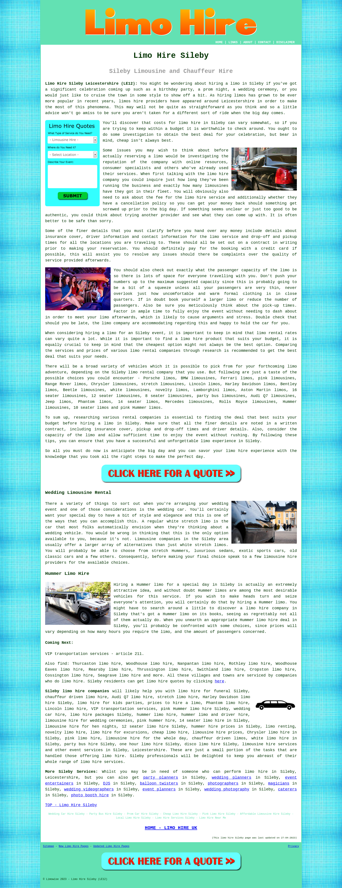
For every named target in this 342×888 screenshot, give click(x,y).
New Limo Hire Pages (74, 846)
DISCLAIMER (285, 42)
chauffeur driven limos (219, 738)
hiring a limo (96, 423)
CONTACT (264, 42)
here (219, 681)
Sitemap (48, 846)
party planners (160, 777)
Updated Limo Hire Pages (111, 846)
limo (292, 366)
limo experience (218, 441)
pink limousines (276, 378)
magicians (278, 783)
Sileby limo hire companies (77, 691)
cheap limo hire (170, 732)
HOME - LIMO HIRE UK (171, 827)
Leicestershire (148, 750)
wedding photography (226, 789)
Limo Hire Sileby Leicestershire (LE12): (91, 83)
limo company (116, 323)
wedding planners (231, 777)
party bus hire (81, 744)
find (62, 663)
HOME (219, 42)
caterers (287, 789)
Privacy (293, 846)
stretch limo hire (177, 697)
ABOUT (248, 42)
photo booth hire (90, 795)
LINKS (233, 42)
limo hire (189, 123)
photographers (223, 783)
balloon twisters (159, 783)
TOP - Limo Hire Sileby (71, 805)
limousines (57, 407)
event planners (159, 789)
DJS (106, 783)
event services (86, 750)
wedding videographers (89, 789)
